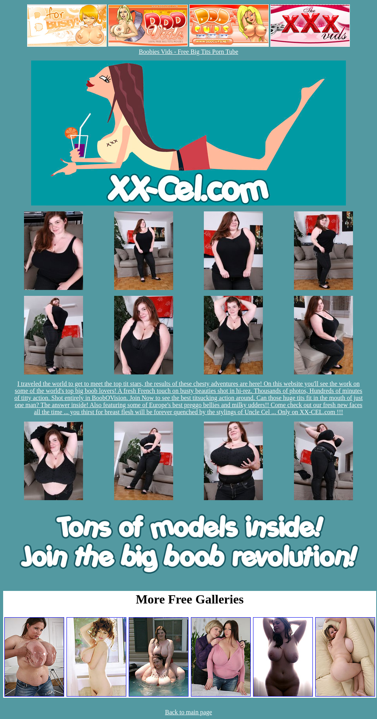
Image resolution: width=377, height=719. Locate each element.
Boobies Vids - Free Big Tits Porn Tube (188, 51)
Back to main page (188, 712)
